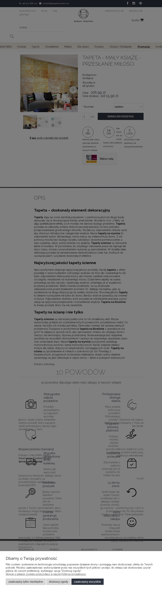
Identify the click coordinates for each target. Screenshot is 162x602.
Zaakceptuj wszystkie (87, 581)
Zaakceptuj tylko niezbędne (25, 581)
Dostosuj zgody (58, 581)
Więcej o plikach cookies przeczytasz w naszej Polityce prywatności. (46, 574)
